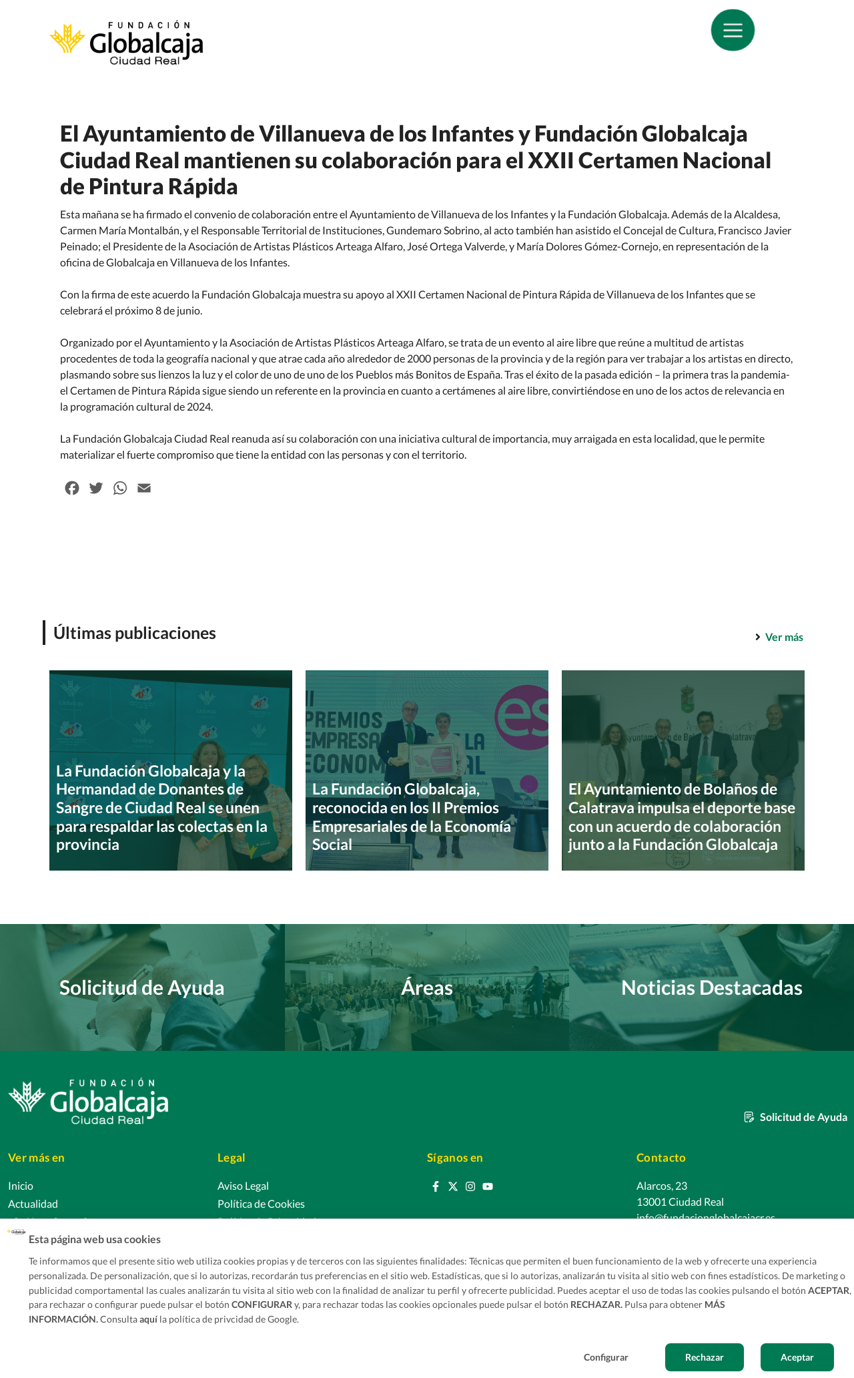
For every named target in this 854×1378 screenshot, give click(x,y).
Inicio (20, 1185)
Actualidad (33, 1203)
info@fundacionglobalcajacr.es (705, 1217)
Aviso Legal (243, 1185)
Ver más (784, 636)
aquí (148, 1319)
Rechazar (704, 1357)
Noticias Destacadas (712, 987)
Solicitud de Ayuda (142, 987)
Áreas (427, 987)
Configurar (606, 1357)
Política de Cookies (261, 1203)
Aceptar (797, 1357)
